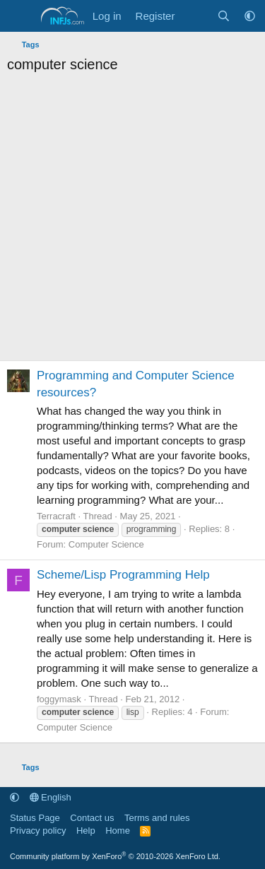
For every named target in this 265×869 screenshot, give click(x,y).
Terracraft (56, 516)
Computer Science (106, 544)
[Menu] (19, 16)
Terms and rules (156, 817)
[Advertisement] (132, 220)
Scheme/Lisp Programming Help (123, 574)
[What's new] (195, 16)
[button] (249, 16)
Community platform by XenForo (115, 856)
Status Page (35, 817)
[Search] (223, 16)
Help (85, 830)
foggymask (59, 699)
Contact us (92, 817)
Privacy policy (38, 830)
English (50, 797)
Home (117, 830)
